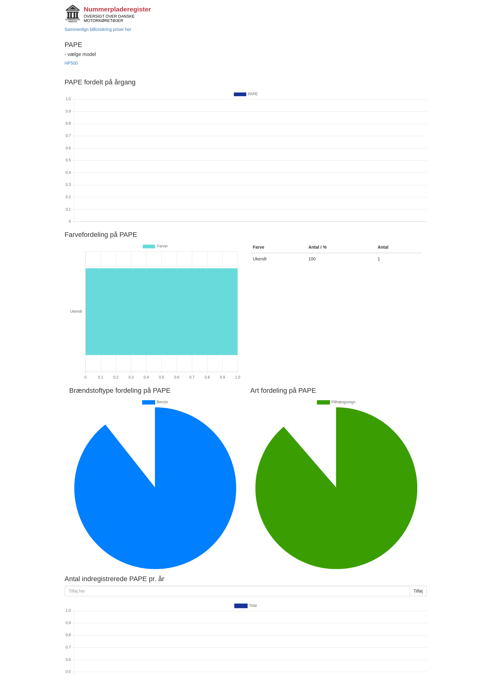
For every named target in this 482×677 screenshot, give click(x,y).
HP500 (71, 63)
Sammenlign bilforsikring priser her (98, 29)
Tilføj (418, 591)
